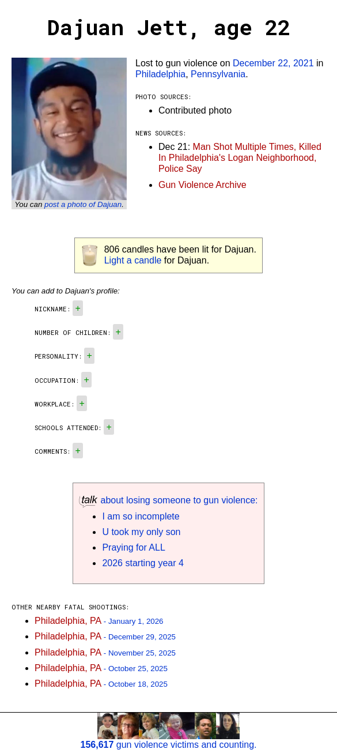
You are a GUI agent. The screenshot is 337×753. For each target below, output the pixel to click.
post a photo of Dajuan (83, 204)
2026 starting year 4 (142, 563)
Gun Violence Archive (202, 185)
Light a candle (133, 260)
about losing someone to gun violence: (168, 500)
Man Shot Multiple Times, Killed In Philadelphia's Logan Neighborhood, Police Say (239, 158)
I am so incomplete (140, 516)
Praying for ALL (133, 547)
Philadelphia (160, 74)
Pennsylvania (218, 74)
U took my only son (141, 532)
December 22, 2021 (273, 63)
